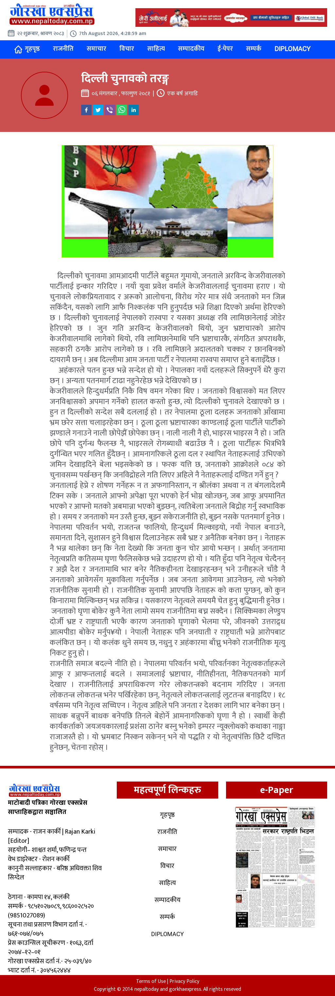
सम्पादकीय (191, 48)
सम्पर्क (253, 48)
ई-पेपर (225, 48)
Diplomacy (292, 49)
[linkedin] (133, 110)
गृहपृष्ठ (27, 49)
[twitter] (98, 110)
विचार (126, 48)
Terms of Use (151, 981)
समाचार (96, 48)
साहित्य (156, 48)
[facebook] (86, 110)
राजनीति (63, 48)
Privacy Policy (184, 981)
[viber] (110, 110)
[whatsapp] (121, 110)
